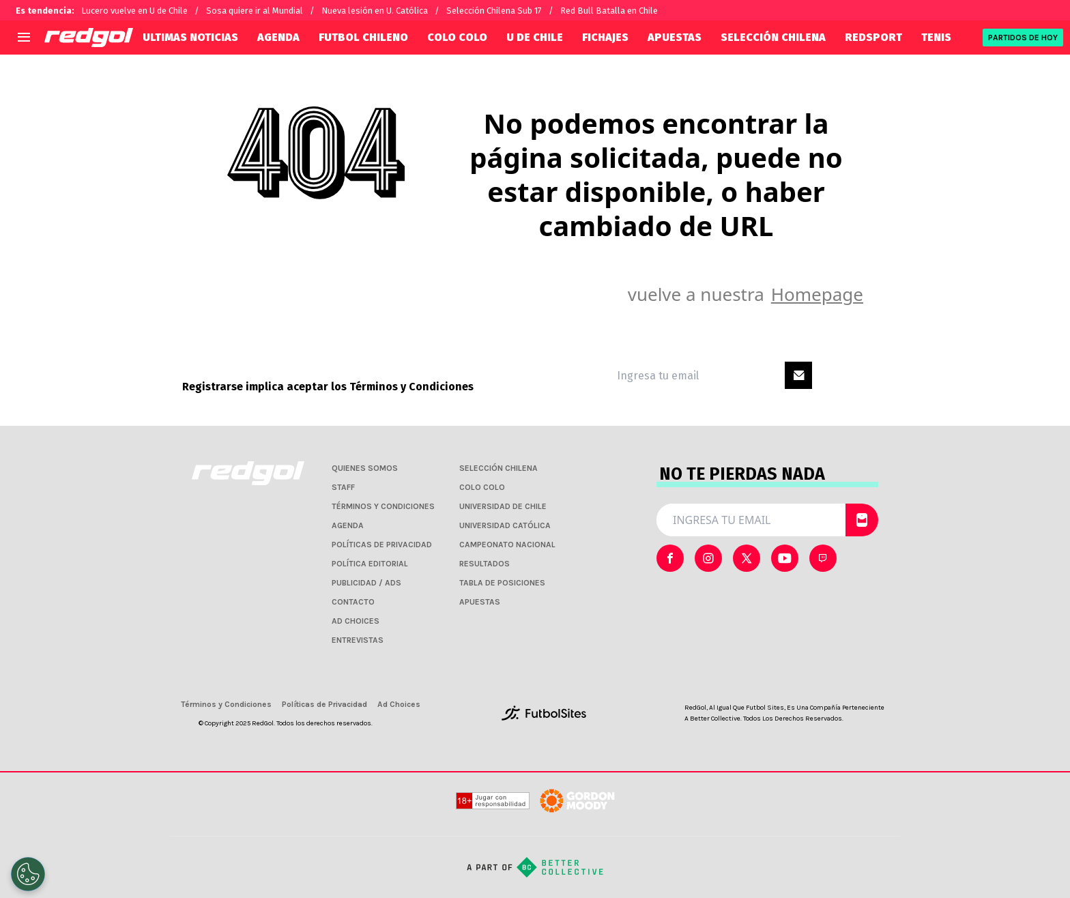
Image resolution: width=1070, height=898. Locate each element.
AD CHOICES (355, 621)
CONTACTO (353, 602)
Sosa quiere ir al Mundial (254, 10)
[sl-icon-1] (708, 558)
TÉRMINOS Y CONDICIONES (383, 506)
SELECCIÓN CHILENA (773, 37)
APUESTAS (675, 37)
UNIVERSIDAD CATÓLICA (505, 525)
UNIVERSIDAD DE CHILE (503, 506)
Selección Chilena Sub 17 (494, 10)
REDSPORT (873, 37)
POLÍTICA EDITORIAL (370, 563)
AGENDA (278, 37)
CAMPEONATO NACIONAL (507, 544)
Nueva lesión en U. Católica (374, 10)
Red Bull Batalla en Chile (609, 10)
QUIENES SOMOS (365, 468)
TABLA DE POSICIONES (502, 583)
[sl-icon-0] (670, 558)
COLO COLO (457, 37)
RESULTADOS (484, 563)
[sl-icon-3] (784, 558)
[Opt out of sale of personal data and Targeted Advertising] (28, 874)
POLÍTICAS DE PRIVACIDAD (382, 544)
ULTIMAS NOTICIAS (190, 37)
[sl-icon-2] (746, 558)
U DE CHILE (534, 37)
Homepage (817, 294)
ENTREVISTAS (358, 640)
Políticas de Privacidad (324, 704)
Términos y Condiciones (411, 386)
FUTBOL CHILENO (363, 37)
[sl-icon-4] (823, 558)
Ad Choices (398, 704)
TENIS (936, 37)
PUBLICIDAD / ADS (366, 583)
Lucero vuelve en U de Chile (134, 10)
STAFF (343, 487)
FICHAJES (605, 37)
